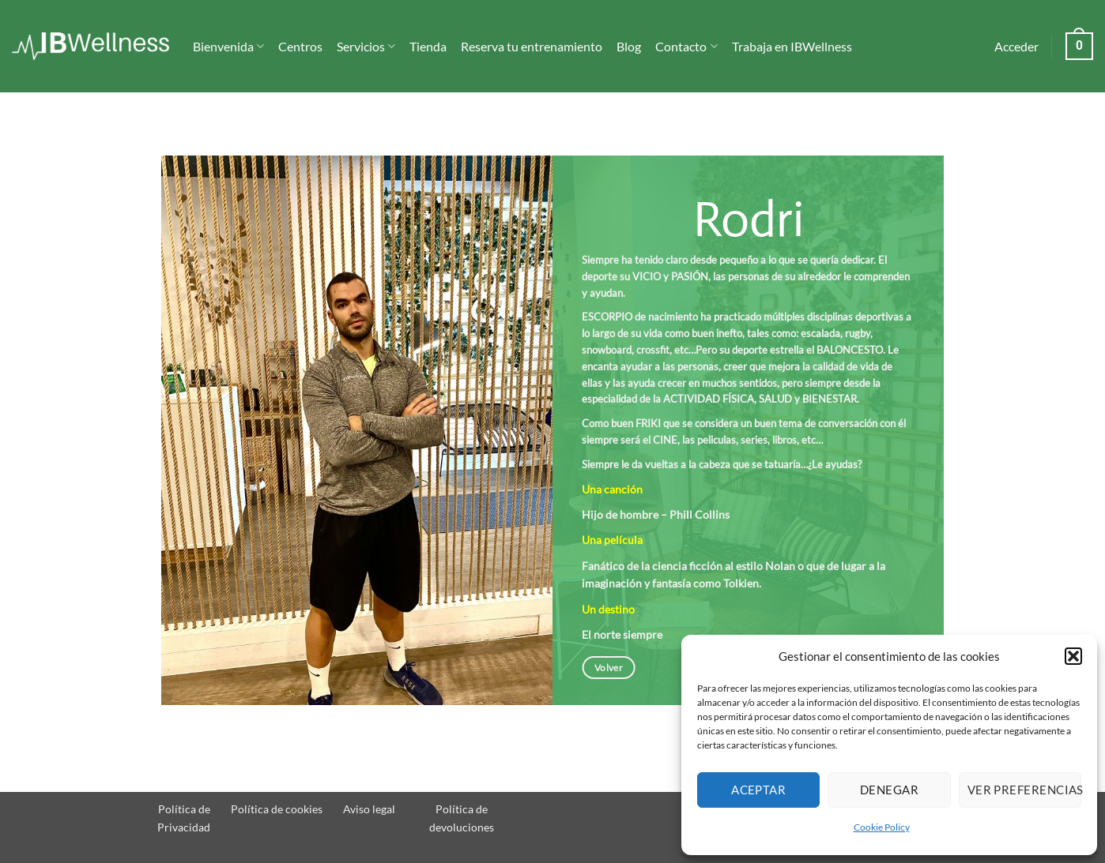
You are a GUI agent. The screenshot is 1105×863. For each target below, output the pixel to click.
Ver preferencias (1024, 789)
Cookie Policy (882, 827)
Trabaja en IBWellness (792, 46)
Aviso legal (369, 809)
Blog (629, 46)
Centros (300, 46)
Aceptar (758, 789)
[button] (1073, 656)
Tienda (428, 46)
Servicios (366, 46)
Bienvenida (228, 46)
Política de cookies (276, 809)
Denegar (889, 789)
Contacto (686, 46)
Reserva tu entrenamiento (531, 46)
